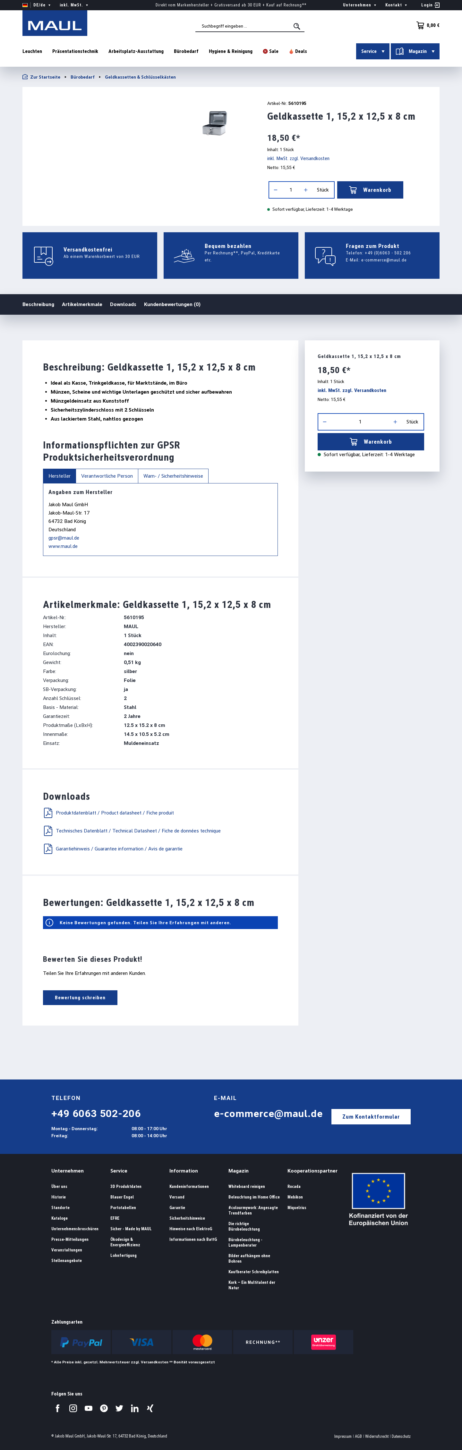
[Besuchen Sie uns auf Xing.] (150, 1408)
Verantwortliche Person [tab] (107, 476)
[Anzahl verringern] (275, 190)
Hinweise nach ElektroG (190, 1228)
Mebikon (295, 1197)
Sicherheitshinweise (187, 1218)
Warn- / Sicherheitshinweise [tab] (173, 476)
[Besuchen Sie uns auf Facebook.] (57, 1408)
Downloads (123, 304)
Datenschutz (401, 1436)
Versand (176, 1197)
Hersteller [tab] (59, 476)
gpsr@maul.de (63, 538)
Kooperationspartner (312, 1171)
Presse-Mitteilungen (70, 1239)
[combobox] (249, 26)
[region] (137, 123)
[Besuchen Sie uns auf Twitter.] (119, 1408)
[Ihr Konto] (430, 5)
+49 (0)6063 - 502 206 (388, 252)
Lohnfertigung (123, 1255)
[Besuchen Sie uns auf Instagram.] (73, 1408)
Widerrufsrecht (377, 1436)
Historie (58, 1197)
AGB (358, 1436)
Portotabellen (123, 1207)
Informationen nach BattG (193, 1239)
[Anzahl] (291, 190)
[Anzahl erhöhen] (305, 190)
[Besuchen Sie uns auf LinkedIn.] (134, 1408)
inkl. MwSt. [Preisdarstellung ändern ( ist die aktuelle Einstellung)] (75, 5)
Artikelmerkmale (82, 304)
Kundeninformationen (189, 1186)
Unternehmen (67, 1171)
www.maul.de (63, 546)
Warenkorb (370, 190)
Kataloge (59, 1218)
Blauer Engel (122, 1197)
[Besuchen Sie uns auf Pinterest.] (104, 1408)
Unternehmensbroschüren (74, 1228)
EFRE (114, 1218)
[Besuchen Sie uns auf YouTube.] (88, 1408)
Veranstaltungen (66, 1250)
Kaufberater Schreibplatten (253, 1271)
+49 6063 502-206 (96, 1113)
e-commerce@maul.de (384, 259)
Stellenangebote (66, 1260)
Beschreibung (38, 304)
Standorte (60, 1207)
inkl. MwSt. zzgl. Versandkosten (298, 158)
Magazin (238, 1171)
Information (183, 1171)
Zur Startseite (41, 77)
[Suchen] (297, 26)
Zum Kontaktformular (371, 1116)
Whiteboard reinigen (246, 1186)
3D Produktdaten (125, 1186)
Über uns (59, 1186)
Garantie (177, 1207)
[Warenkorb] (426, 25)
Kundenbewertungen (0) (172, 304)
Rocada (294, 1186)
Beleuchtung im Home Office (254, 1197)
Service (118, 1171)
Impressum (343, 1436)
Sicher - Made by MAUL (131, 1228)
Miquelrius (296, 1207)
